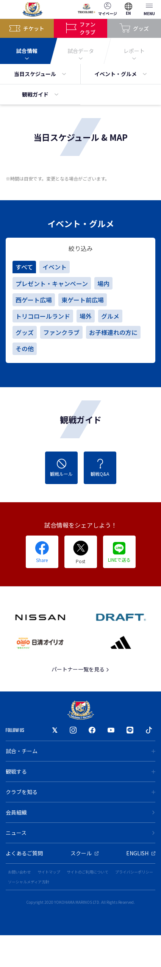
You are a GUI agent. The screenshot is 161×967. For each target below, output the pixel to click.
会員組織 (80, 812)
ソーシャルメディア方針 (28, 881)
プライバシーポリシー (134, 872)
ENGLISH (140, 853)
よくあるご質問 (24, 853)
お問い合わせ (19, 872)
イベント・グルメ (120, 74)
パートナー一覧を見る (80, 669)
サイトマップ (49, 872)
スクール (84, 853)
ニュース (80, 832)
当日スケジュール (40, 74)
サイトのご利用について (87, 872)
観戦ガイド (40, 94)
